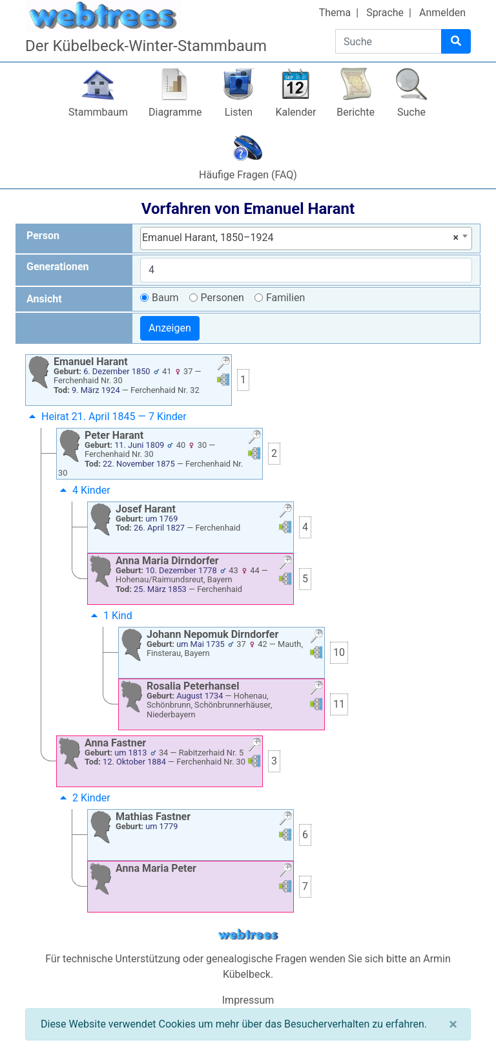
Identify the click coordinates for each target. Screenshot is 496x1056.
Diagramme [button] (175, 112)
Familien (285, 297)
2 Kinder (83, 798)
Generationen (57, 266)
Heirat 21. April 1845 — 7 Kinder (106, 416)
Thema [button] (335, 12)
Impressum (248, 1000)
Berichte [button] (355, 112)
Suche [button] (411, 112)
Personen (222, 297)
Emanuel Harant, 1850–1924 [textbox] (300, 238)
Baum (165, 297)
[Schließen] (453, 1024)
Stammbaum (98, 112)
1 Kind (110, 615)
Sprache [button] (385, 12)
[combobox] (306, 238)
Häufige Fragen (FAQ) (248, 175)
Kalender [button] (295, 112)
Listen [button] (239, 112)
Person (42, 235)
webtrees (248, 935)
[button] (223, 365)
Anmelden (442, 12)
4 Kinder (83, 490)
